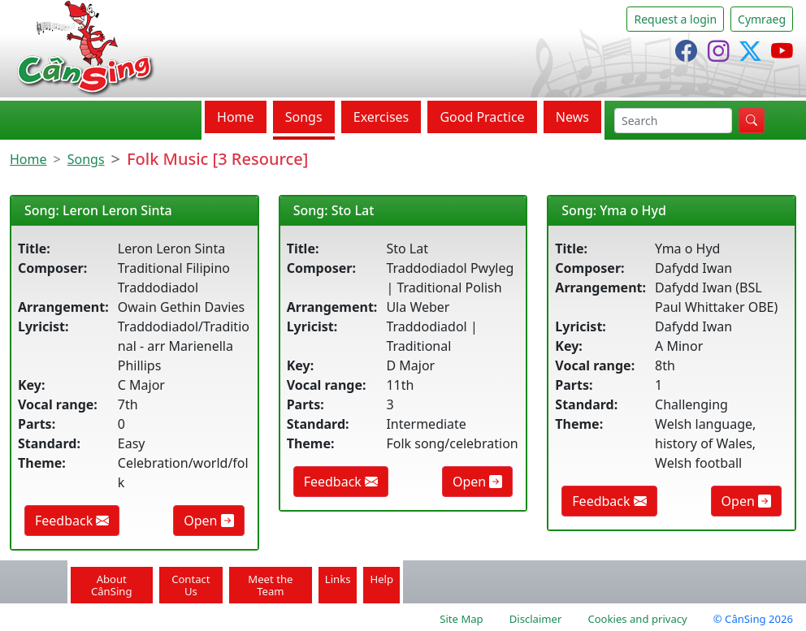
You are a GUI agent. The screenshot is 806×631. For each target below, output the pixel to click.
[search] (673, 120)
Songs (304, 117)
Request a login (675, 19)
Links (338, 579)
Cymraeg (762, 19)
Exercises (381, 117)
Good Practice (482, 117)
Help (381, 579)
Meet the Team (270, 585)
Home (235, 117)
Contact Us (190, 585)
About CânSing (111, 585)
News (572, 117)
